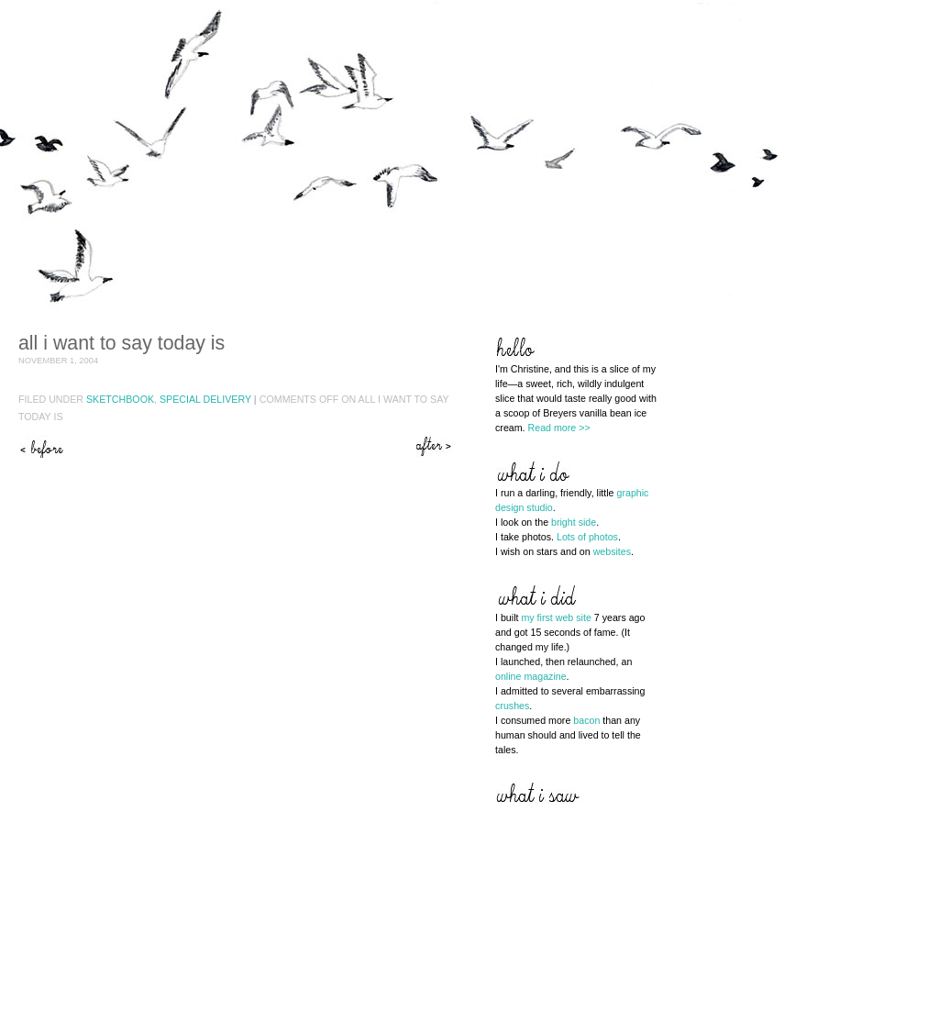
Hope (435, 446)
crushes (512, 705)
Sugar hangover (41, 446)
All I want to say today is (121, 343)
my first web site (556, 617)
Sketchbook (120, 399)
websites (612, 551)
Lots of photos (587, 536)
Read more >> (559, 427)
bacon (586, 720)
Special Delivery (205, 399)
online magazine (531, 676)
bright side (573, 522)
